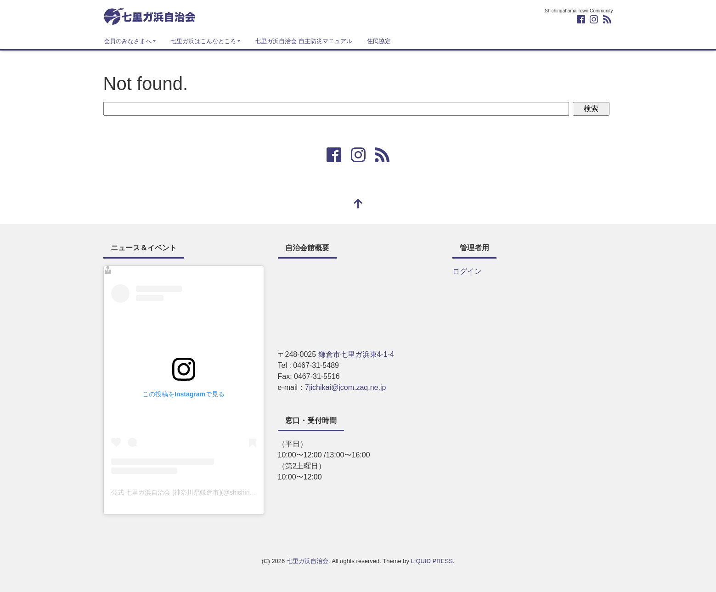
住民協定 (379, 41)
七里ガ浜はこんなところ (203, 41)
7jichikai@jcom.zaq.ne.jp (345, 387)
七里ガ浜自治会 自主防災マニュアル (303, 41)
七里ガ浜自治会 (307, 561)
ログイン (467, 271)
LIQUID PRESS (432, 561)
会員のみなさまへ (128, 41)
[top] (358, 204)
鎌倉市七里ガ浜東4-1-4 (356, 354)
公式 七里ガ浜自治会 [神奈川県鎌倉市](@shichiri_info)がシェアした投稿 (214, 492)
